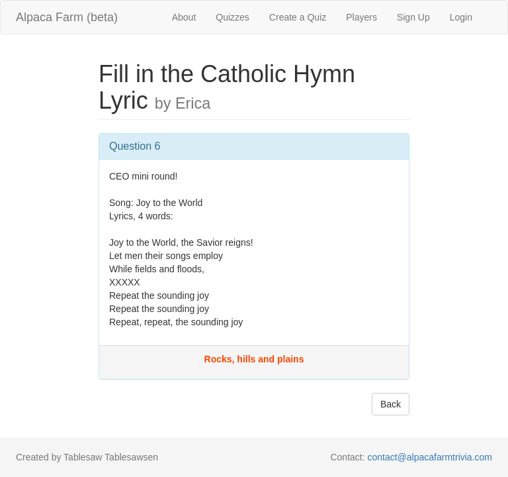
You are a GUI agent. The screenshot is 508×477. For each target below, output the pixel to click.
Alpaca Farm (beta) (67, 17)
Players (361, 17)
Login (461, 17)
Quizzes (232, 17)
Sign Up (413, 17)
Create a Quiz (297, 17)
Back (390, 404)
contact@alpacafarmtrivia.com (429, 457)
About (184, 17)
